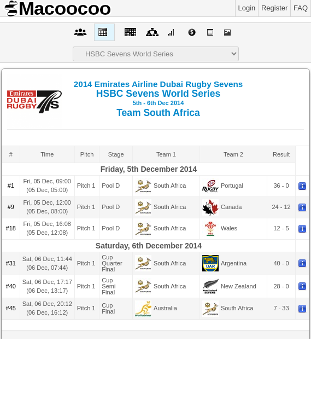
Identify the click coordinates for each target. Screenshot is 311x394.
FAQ (301, 8)
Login (247, 8)
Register (274, 8)
